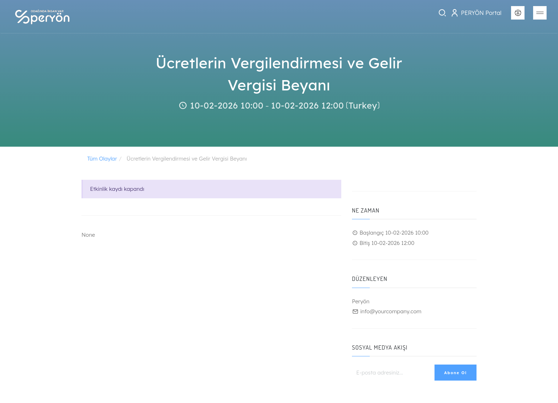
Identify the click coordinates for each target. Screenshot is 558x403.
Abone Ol (455, 372)
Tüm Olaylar (102, 158)
